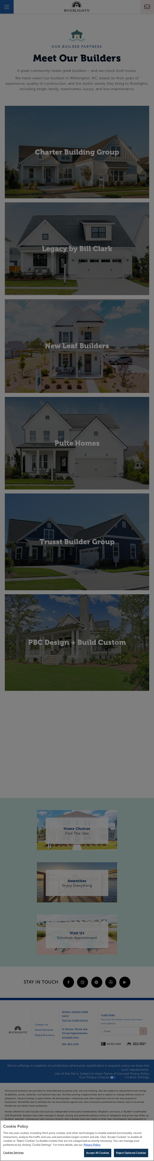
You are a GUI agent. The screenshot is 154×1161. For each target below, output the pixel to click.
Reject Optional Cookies (131, 1153)
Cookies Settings (13, 1153)
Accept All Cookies (97, 1153)
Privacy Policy (92, 1145)
